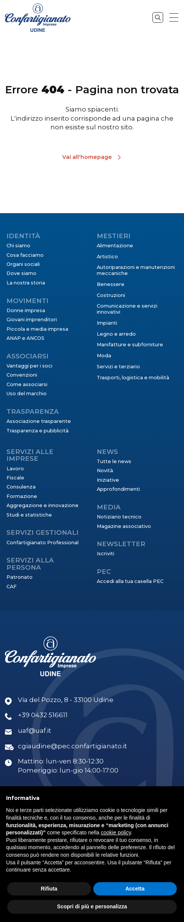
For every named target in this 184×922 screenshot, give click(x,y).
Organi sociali (23, 264)
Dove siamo (21, 273)
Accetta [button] (135, 889)
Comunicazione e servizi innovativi (127, 309)
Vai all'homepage (87, 157)
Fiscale (15, 478)
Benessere (110, 284)
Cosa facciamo (25, 255)
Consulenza (21, 487)
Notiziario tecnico (119, 517)
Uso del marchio (26, 393)
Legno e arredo (116, 334)
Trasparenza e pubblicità (37, 431)
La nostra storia (25, 283)
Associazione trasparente (38, 421)
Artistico (107, 256)
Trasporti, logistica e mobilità (133, 377)
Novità (105, 470)
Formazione (21, 496)
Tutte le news (114, 461)
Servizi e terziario (118, 366)
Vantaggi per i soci (29, 366)
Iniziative (108, 480)
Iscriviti (105, 553)
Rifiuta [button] (49, 889)
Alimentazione (115, 245)
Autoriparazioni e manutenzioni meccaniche (136, 270)
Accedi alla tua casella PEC (130, 581)
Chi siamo (18, 245)
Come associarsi (26, 384)
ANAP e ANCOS (25, 338)
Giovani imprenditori (31, 319)
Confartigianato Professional (42, 542)
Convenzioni (21, 375)
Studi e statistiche (29, 515)
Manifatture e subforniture (130, 344)
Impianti (107, 323)
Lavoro (15, 468)
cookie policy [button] (116, 832)
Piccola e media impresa (37, 329)
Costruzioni (111, 295)
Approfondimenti (118, 489)
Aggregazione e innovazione (42, 505)
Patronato (19, 577)
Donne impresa (25, 310)
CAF (11, 586)
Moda (104, 355)
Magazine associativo (124, 526)
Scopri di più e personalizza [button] (92, 906)
